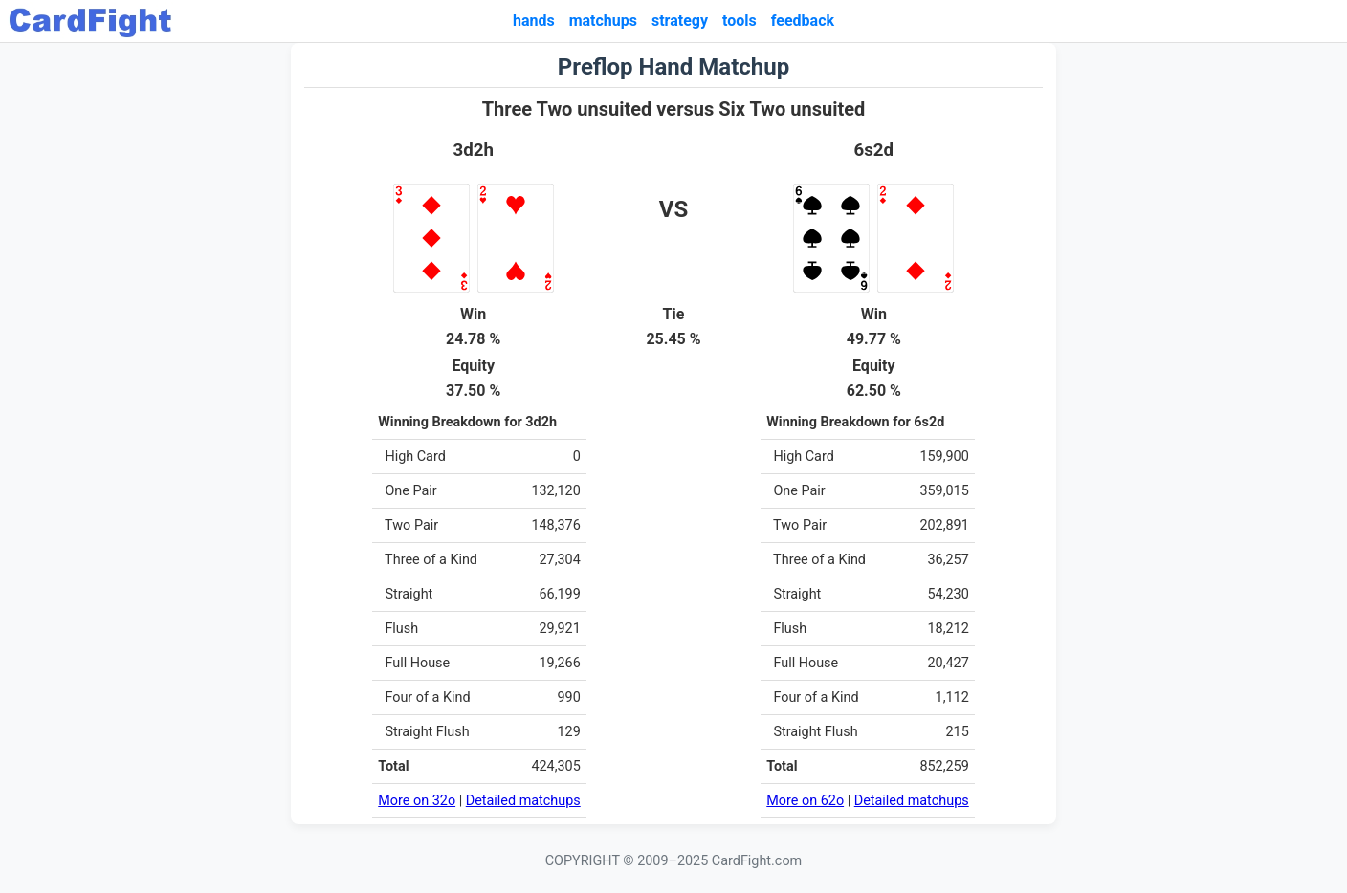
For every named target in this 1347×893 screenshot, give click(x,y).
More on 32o (416, 801)
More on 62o (805, 801)
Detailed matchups (523, 801)
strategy (679, 20)
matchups (603, 20)
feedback (802, 20)
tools (739, 20)
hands (534, 20)
